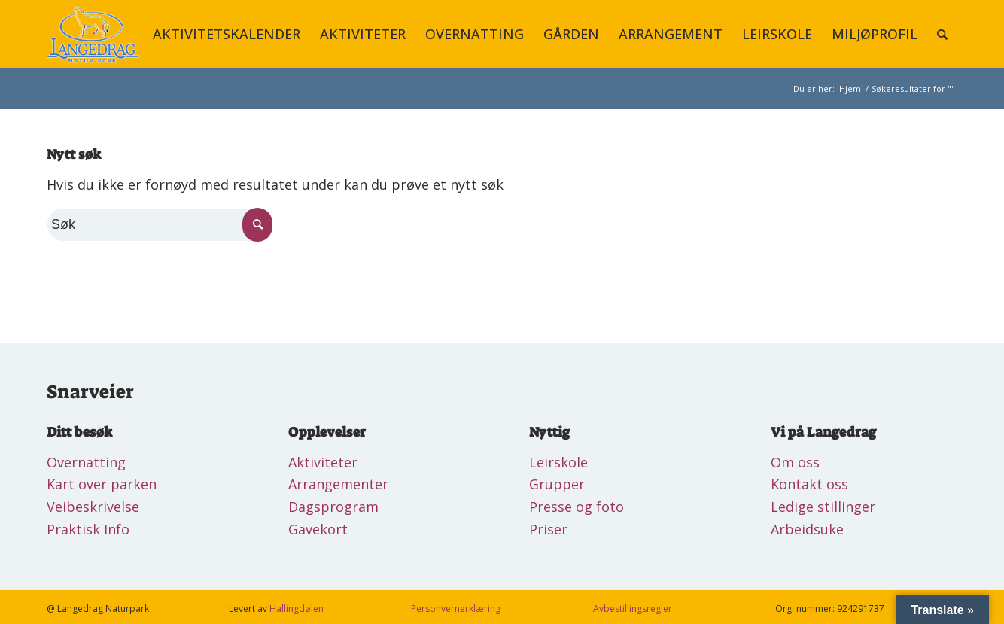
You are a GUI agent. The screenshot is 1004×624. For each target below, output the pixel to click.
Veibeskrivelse (93, 507)
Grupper (557, 484)
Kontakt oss (809, 484)
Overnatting (86, 462)
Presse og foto (576, 507)
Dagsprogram (333, 507)
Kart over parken (102, 484)
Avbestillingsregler (632, 608)
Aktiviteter (322, 462)
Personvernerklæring (455, 608)
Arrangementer (338, 484)
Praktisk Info (88, 529)
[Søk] (942, 34)
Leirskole (558, 462)
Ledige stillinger (823, 507)
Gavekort (318, 529)
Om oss (795, 462)
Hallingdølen (296, 608)
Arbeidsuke (807, 529)
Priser (548, 529)
